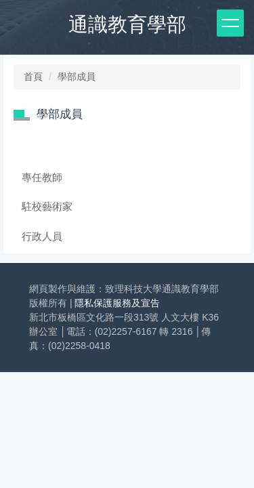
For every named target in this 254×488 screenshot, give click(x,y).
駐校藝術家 (47, 206)
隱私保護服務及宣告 (117, 303)
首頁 (33, 76)
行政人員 (42, 236)
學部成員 (77, 76)
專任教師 (42, 177)
